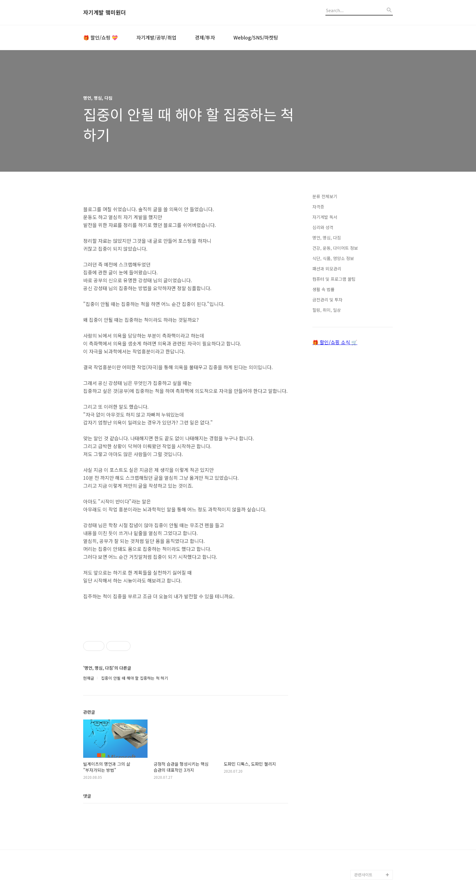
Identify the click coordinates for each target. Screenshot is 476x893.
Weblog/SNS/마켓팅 (255, 37)
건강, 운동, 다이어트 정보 (335, 248)
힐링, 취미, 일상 (326, 310)
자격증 (318, 207)
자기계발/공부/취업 (156, 37)
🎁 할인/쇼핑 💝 (100, 37)
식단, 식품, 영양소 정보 (333, 258)
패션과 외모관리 (326, 269)
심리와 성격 (322, 227)
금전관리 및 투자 (327, 300)
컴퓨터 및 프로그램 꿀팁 (333, 279)
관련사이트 (363, 875)
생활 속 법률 (323, 289)
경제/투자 (205, 37)
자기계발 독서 (324, 217)
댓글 (87, 796)
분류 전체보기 (324, 196)
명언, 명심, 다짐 (326, 238)
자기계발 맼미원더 (104, 12)
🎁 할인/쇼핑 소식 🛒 (334, 342)
